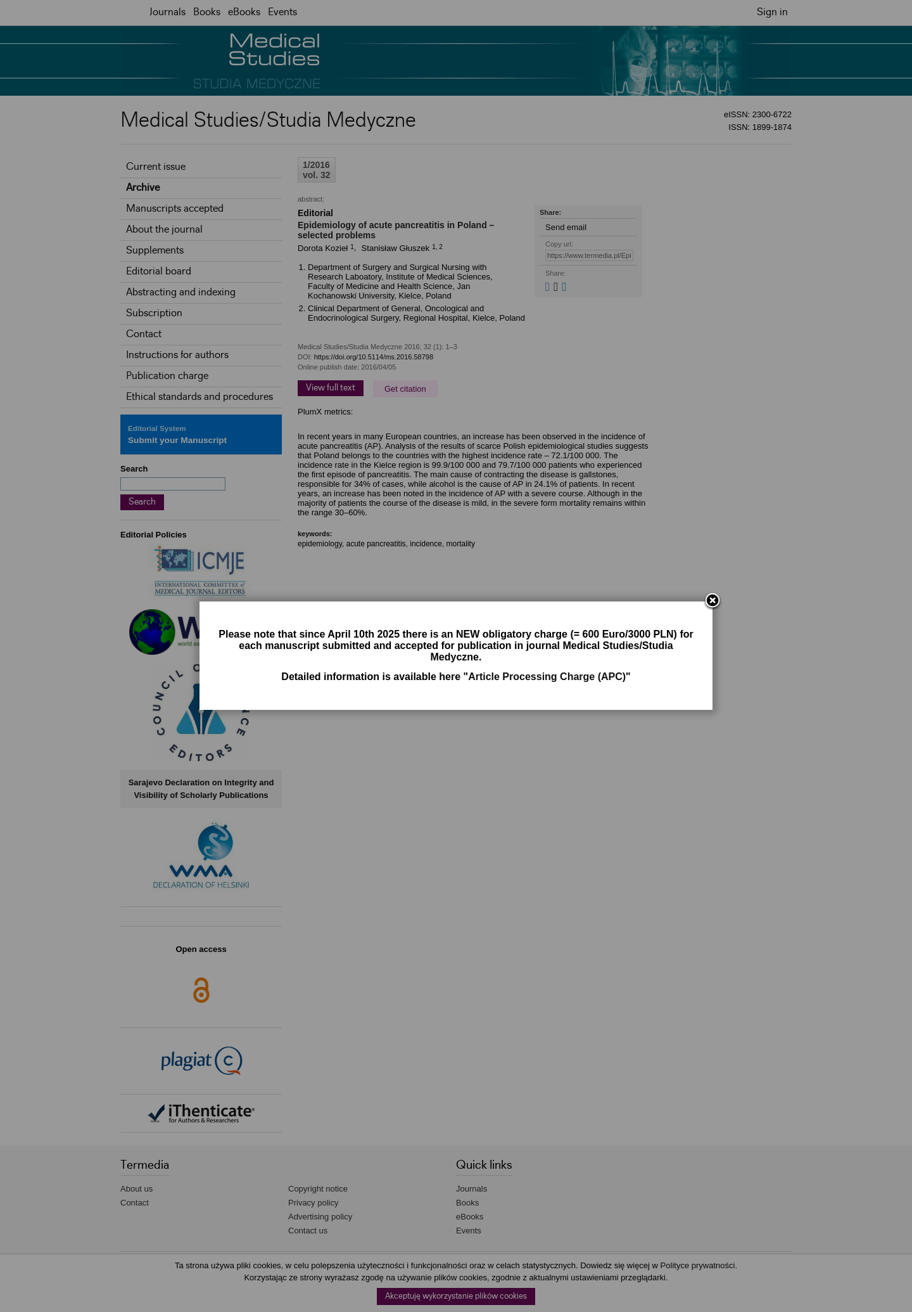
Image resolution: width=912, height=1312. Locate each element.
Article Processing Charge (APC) (547, 676)
